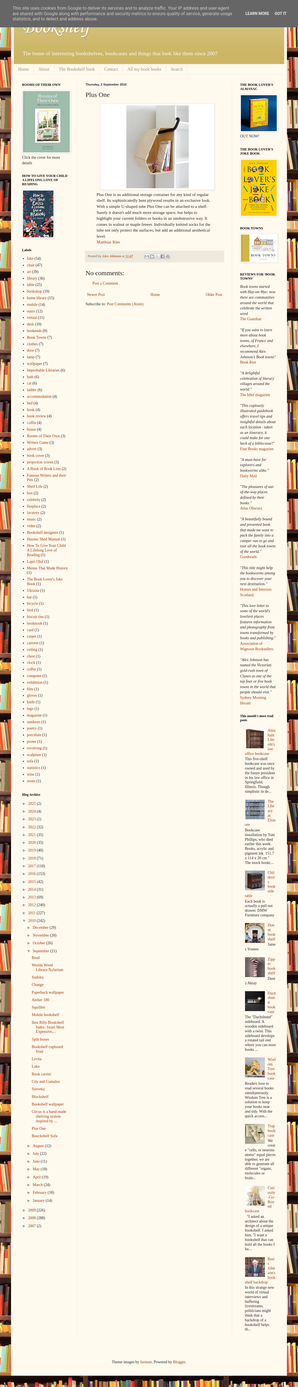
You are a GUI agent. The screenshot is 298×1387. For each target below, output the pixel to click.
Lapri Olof (35, 561)
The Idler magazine (255, 395)
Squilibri (38, 1007)
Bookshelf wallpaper (48, 1104)
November (41, 935)
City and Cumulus (46, 1082)
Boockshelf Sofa (44, 1136)
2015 (32, 882)
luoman (146, 1362)
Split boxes (40, 1039)
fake (30, 258)
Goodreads (248, 557)
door (30, 350)
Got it (280, 13)
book (31, 410)
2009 (32, 1210)
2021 (32, 835)
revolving (34, 748)
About (43, 69)
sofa (30, 761)
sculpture (34, 755)
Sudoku (38, 977)
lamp (31, 357)
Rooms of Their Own (43, 436)
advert (32, 449)
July (36, 1154)
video (31, 526)
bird (30, 610)
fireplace (34, 506)
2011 (32, 913)
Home (23, 69)
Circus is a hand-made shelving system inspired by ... (49, 1116)
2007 (32, 1226)
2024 (32, 811)
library (32, 278)
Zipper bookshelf (271, 966)
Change (38, 985)
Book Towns (37, 337)
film (30, 689)
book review (36, 416)
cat (29, 383)
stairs (31, 311)
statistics (33, 768)
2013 (32, 897)
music (31, 519)
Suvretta (38, 1089)
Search (177, 69)
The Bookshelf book (77, 69)
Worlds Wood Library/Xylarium (47, 967)
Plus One (39, 1128)
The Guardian (250, 319)
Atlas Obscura (251, 508)
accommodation (39, 396)
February (40, 1192)
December (41, 927)
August (39, 1146)
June (37, 1161)
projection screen (40, 462)
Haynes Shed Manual (43, 539)
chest (31, 656)
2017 (32, 866)
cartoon (33, 643)
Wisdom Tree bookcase (272, 1068)
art (29, 272)
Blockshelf (40, 1097)
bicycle (32, 603)
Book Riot (248, 362)
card (30, 630)
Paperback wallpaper (48, 992)
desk (30, 324)
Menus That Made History (47, 568)
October (39, 943)
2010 (32, 921)
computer (34, 676)
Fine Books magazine (256, 449)
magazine (34, 715)
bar (29, 597)
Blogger (179, 1362)
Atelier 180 (40, 1000)
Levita (37, 1059)
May (37, 1169)
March (38, 1185)
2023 (32, 819)
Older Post (214, 295)
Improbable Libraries (43, 370)
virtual (32, 317)
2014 (32, 889)
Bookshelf (56, 27)
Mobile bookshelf (45, 1015)
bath (30, 377)
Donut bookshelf (271, 932)
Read (36, 958)
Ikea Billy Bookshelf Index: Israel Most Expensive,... (48, 1027)
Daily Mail (248, 476)
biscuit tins (35, 617)
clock (31, 663)
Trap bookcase (271, 1130)
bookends (34, 331)
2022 (32, 827)
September (41, 951)
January (39, 1200)
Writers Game (38, 443)
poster (31, 741)
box (30, 493)
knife (31, 702)
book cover (35, 456)
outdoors (34, 722)
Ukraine (33, 590)
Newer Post (96, 295)
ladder (32, 390)
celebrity (34, 500)
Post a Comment (105, 283)
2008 (32, 1218)
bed (30, 403)
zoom (31, 781)
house (31, 429)
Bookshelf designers (42, 533)
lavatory (33, 513)
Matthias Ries (108, 242)
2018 (32, 858)
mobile (32, 305)
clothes (32, 344)
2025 (32, 804)
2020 (32, 842)
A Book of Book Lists (44, 469)
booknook (34, 623)
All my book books (144, 69)
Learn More (257, 13)
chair (31, 265)
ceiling (32, 650)
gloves (32, 695)
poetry (32, 728)
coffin (31, 423)
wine (30, 774)
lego (30, 709)
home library (37, 298)
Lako (36, 1066)
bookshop (34, 291)
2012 (32, 905)
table (30, 285)
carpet (31, 636)
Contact (111, 69)
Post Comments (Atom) (125, 304)
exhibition (35, 682)
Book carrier (41, 1074)
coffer (31, 669)
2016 (32, 874)
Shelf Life (34, 486)
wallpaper (34, 364)
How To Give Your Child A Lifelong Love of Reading (46, 550)
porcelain (34, 735)
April (37, 1177)
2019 (32, 850)
